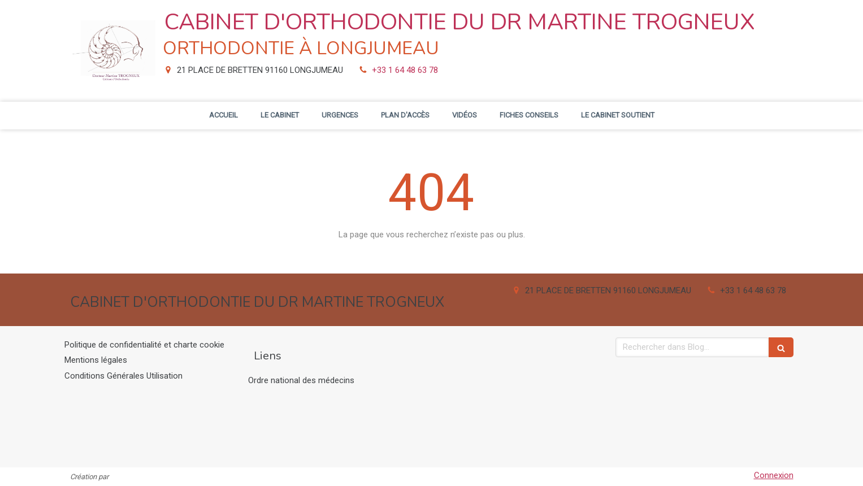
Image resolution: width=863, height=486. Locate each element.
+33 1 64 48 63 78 (405, 70)
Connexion (773, 475)
